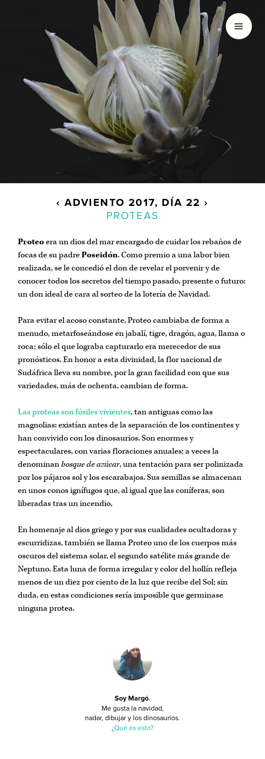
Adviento (95, 202)
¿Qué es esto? (132, 728)
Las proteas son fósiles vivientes (74, 412)
